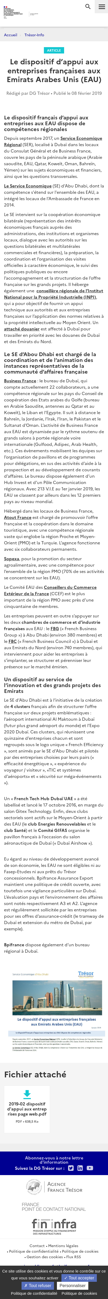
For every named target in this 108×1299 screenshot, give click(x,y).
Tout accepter (79, 1278)
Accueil (10, 34)
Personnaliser (73, 1285)
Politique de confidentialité (34, 1251)
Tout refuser (37, 1285)
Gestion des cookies (45, 1256)
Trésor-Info (34, 34)
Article (54, 50)
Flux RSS (73, 1256)
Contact (37, 1245)
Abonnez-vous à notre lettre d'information (54, 1159)
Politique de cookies (80, 1251)
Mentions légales (63, 1245)
